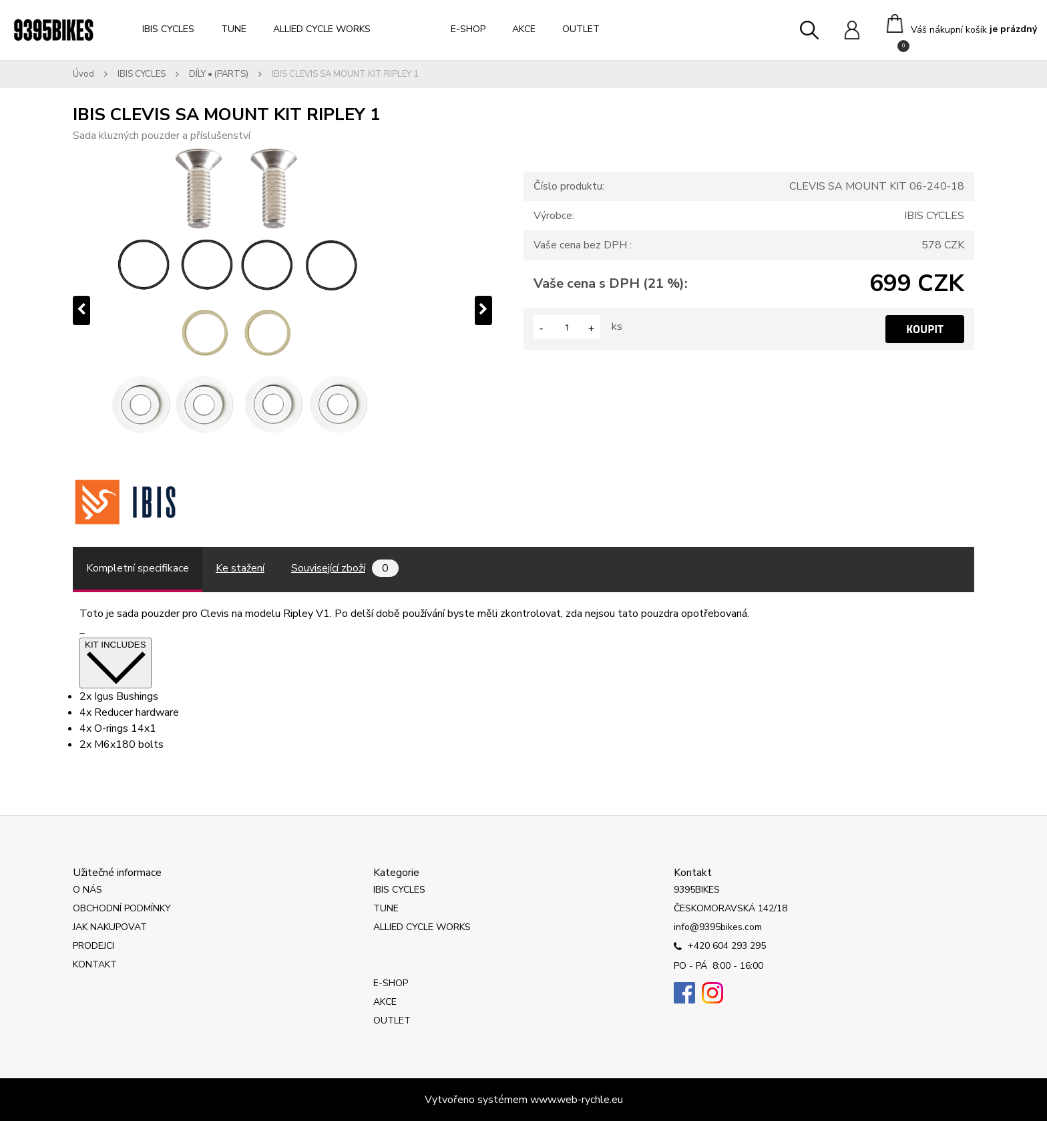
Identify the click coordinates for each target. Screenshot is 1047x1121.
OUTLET (581, 29)
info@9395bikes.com (718, 927)
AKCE (524, 29)
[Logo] (53, 30)
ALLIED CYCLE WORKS (322, 29)
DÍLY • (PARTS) (218, 74)
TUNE (233, 29)
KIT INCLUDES (115, 663)
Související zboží (345, 568)
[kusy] (567, 327)
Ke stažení (240, 568)
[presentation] (81, 310)
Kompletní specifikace (137, 568)
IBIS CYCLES (168, 29)
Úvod (83, 74)
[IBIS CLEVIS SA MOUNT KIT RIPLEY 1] (282, 310)
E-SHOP (468, 29)
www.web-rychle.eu (576, 1099)
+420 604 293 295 (720, 947)
